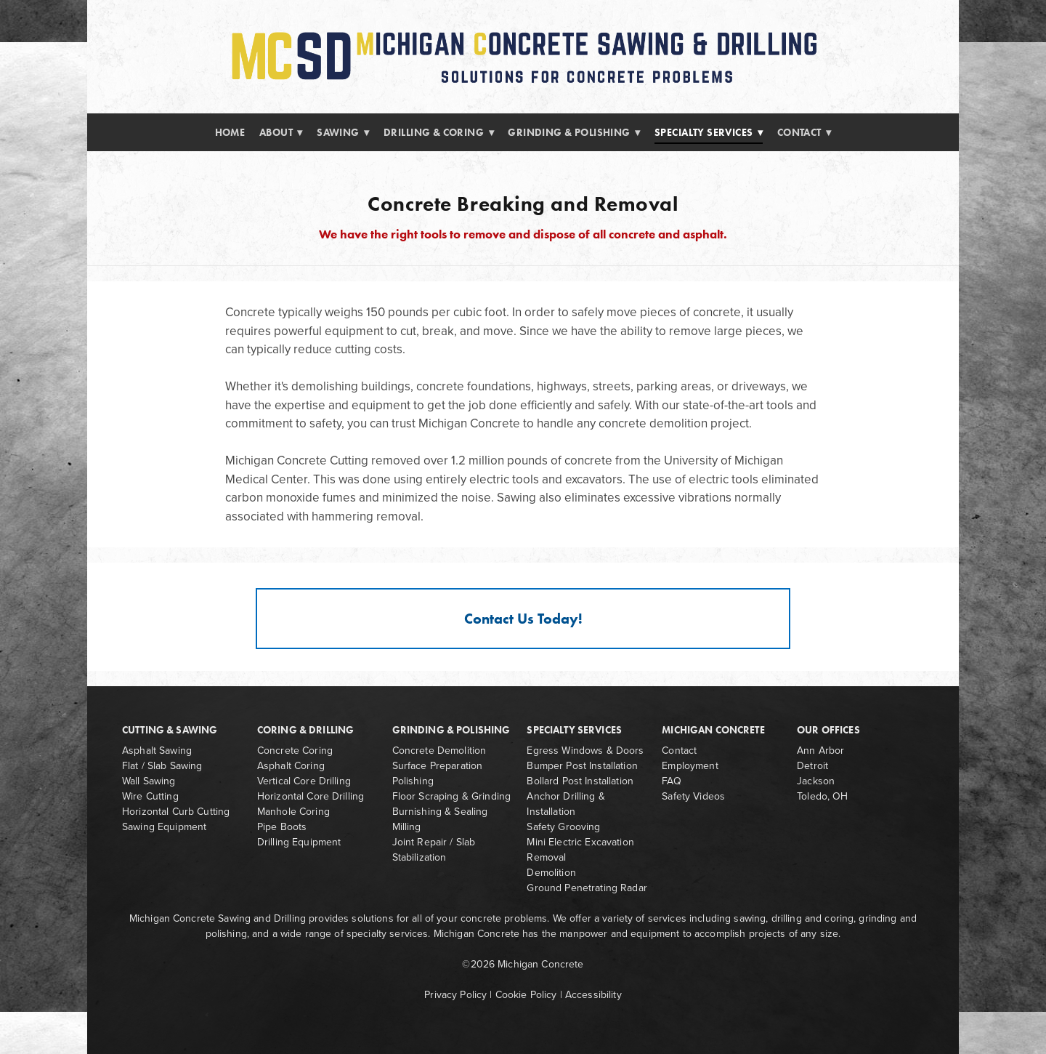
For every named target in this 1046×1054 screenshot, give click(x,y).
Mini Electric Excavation (580, 841)
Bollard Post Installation (580, 780)
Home (230, 132)
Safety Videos (693, 796)
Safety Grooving (563, 826)
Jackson (816, 780)
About (281, 132)
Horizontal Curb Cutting (176, 811)
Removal (546, 857)
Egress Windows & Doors (585, 750)
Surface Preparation (437, 765)
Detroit (812, 765)
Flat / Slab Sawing (162, 765)
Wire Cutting (150, 796)
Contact (804, 132)
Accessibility (593, 994)
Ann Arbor (820, 750)
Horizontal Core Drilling (310, 796)
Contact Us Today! (523, 618)
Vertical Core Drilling (304, 780)
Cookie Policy (526, 994)
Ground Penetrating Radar (586, 887)
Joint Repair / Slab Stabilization (434, 849)
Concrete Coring (295, 750)
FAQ (671, 780)
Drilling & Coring (439, 132)
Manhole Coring (293, 811)
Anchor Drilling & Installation (565, 803)
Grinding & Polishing (574, 132)
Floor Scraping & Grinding (451, 796)
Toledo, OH (822, 796)
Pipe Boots (282, 826)
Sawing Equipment (164, 826)
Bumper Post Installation (582, 765)
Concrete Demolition (439, 750)
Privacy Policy (455, 994)
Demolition (551, 872)
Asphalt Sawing (157, 750)
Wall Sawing (149, 780)
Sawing (343, 132)
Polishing (413, 780)
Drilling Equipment (299, 841)
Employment (690, 765)
